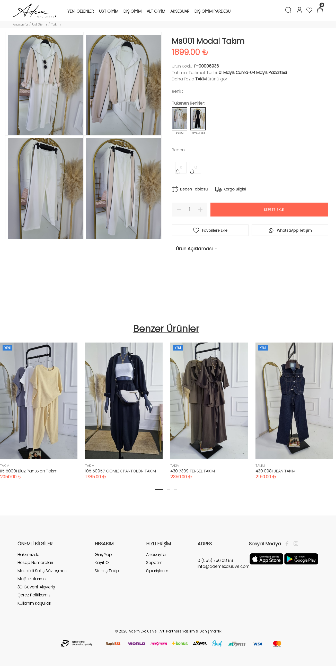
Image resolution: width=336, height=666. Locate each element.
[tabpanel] (123, 405)
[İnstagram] (294, 543)
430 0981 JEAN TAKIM (275, 471)
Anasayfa (20, 24)
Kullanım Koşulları (34, 603)
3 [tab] (175, 489)
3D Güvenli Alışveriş (36, 587)
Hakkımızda (28, 554)
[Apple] (266, 558)
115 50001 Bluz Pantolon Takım (29, 471)
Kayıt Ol (102, 562)
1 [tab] (159, 489)
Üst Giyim (39, 24)
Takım (56, 24)
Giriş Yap (103, 554)
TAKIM (201, 79)
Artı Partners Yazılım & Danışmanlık (191, 631)
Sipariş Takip (107, 571)
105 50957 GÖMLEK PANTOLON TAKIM (120, 471)
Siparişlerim (157, 571)
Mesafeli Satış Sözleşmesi (42, 571)
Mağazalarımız (32, 579)
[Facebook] (288, 543)
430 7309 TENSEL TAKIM (192, 471)
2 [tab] (168, 489)
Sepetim (154, 562)
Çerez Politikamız (33, 595)
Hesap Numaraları (35, 562)
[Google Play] (301, 558)
